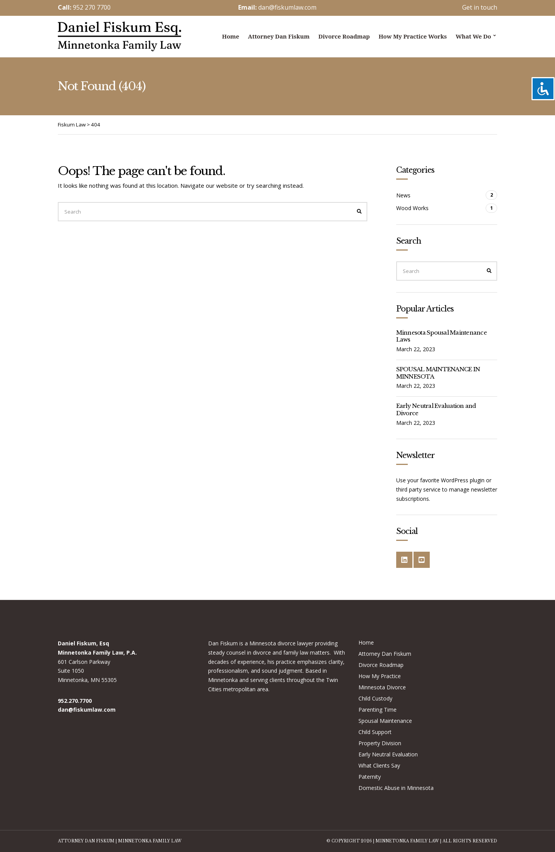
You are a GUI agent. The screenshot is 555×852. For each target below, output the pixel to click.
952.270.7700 (75, 700)
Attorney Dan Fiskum (278, 36)
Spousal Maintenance (385, 720)
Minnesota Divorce (382, 687)
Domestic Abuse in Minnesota (396, 787)
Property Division (379, 743)
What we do (473, 36)
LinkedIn (404, 560)
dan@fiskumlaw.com (287, 7)
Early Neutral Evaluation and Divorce (436, 409)
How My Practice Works (412, 36)
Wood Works (412, 208)
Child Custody (375, 698)
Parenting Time (377, 709)
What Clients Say (379, 765)
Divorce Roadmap (344, 36)
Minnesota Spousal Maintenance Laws (441, 336)
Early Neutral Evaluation (388, 754)
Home (230, 36)
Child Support (375, 732)
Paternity (369, 776)
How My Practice (379, 676)
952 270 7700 (92, 7)
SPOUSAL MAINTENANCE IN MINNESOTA (438, 372)
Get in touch (479, 7)
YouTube (422, 560)
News (403, 195)
